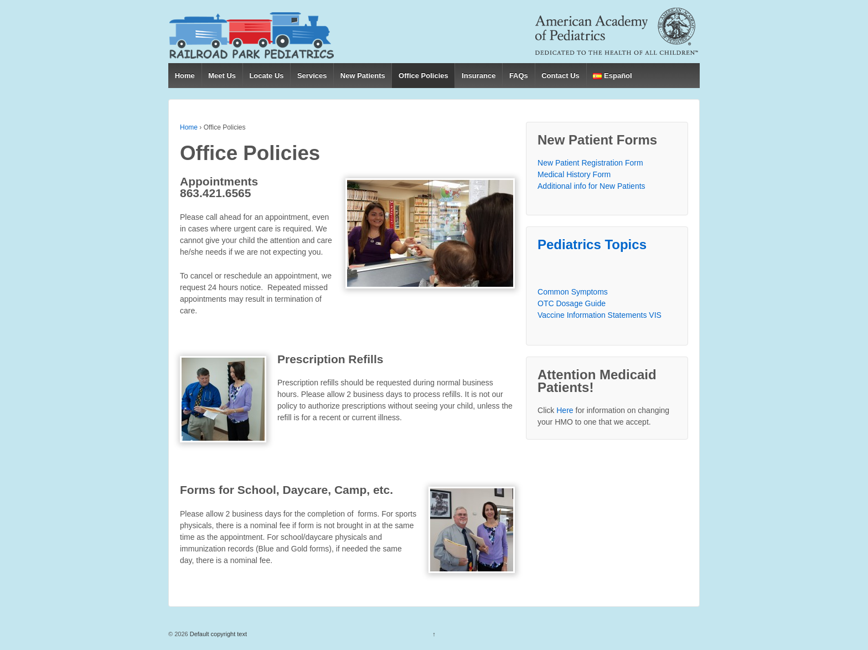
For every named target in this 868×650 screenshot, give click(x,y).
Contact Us (560, 75)
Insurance (478, 75)
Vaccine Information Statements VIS (600, 315)
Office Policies (423, 75)
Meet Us (222, 75)
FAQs (518, 75)
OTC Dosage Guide (572, 303)
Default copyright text (217, 634)
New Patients (362, 75)
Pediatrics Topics (592, 244)
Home (185, 75)
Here (564, 410)
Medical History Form (574, 174)
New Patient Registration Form (590, 162)
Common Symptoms (573, 291)
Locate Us (266, 75)
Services (312, 75)
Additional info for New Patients (591, 186)
